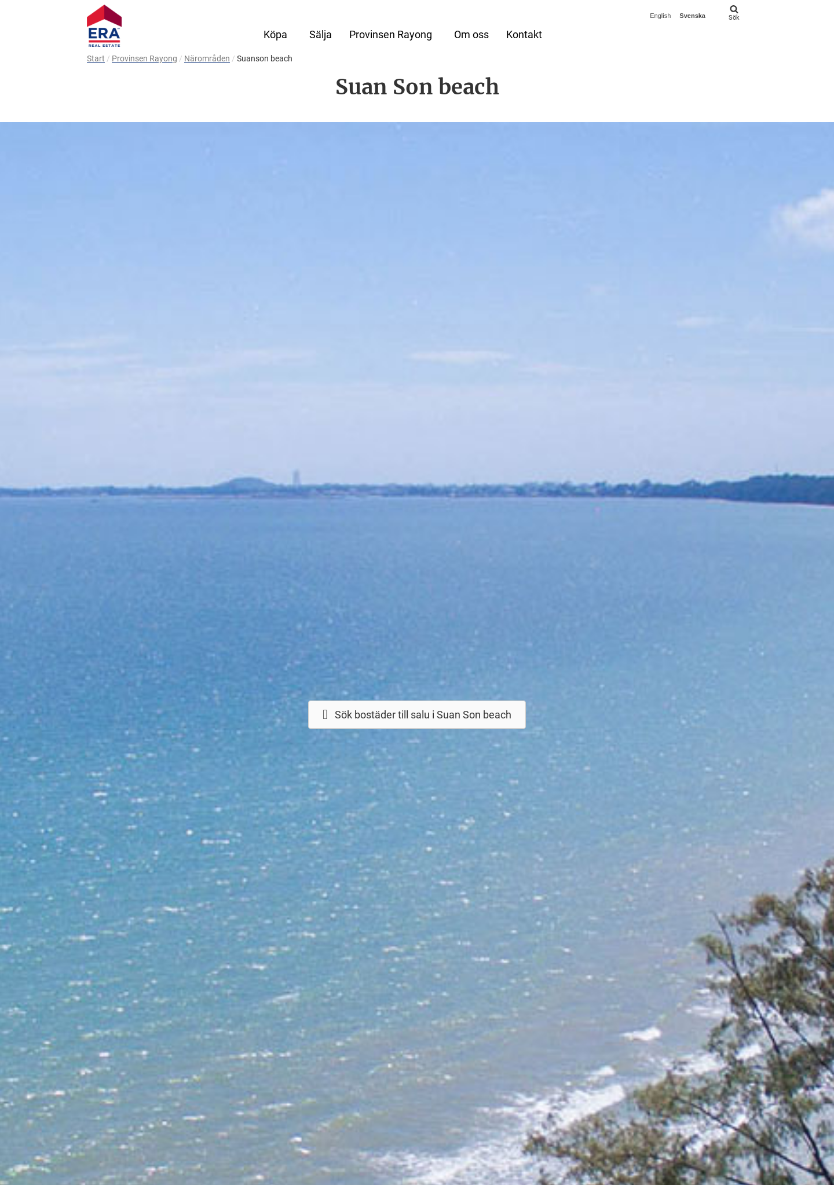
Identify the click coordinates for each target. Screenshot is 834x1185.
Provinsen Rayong (390, 34)
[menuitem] (661, 16)
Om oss (471, 34)
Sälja (320, 34)
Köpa (275, 34)
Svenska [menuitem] (692, 15)
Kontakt (524, 34)
